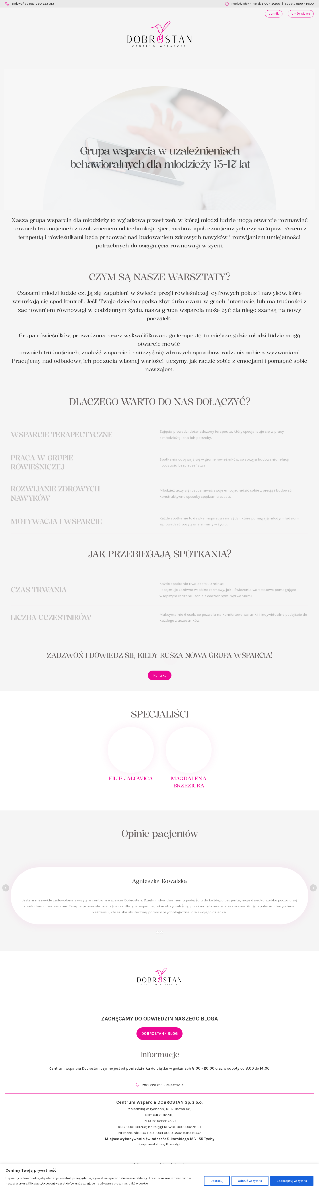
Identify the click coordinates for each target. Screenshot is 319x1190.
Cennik (274, 13)
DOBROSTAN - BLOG (159, 1033)
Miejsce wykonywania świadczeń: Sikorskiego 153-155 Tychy (159, 1139)
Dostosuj (216, 1181)
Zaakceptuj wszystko (292, 1181)
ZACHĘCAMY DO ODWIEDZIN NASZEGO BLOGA (159, 1018)
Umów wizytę (301, 13)
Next (313, 887)
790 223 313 (45, 4)
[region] (159, 1177)
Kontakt (159, 675)
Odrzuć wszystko (250, 1181)
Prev (5, 887)
